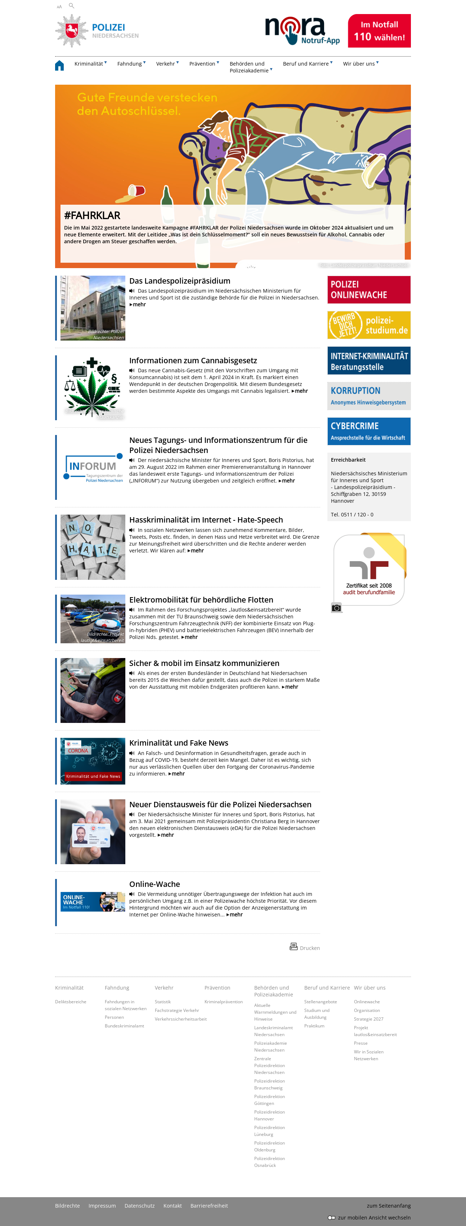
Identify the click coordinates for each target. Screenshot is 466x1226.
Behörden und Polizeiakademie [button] (249, 67)
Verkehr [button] (165, 63)
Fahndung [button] (129, 63)
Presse (361, 1043)
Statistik (163, 1001)
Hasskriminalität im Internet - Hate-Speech (206, 520)
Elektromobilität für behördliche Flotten (201, 600)
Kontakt (172, 1205)
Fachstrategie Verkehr (177, 1010)
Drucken (310, 948)
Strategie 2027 (369, 1019)
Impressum (102, 1205)
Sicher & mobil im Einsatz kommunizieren (204, 663)
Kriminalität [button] (89, 63)
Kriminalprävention (224, 1001)
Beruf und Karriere (327, 987)
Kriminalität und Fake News (178, 743)
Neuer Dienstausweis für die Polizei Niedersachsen (220, 804)
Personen (114, 1017)
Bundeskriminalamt (124, 1026)
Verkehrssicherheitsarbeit (181, 1019)
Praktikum (314, 1026)
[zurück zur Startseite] (63, 66)
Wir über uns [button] (359, 63)
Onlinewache (367, 1001)
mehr (139, 304)
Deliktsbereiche (70, 1001)
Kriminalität (69, 987)
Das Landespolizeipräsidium (179, 281)
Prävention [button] (202, 63)
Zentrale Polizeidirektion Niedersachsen (269, 1065)
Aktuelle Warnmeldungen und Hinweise (275, 1012)
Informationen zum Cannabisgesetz (193, 360)
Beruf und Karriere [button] (306, 63)
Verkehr (164, 987)
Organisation (367, 1010)
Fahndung (117, 987)
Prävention (217, 987)
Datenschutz (140, 1205)
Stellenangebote (320, 1001)
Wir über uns (370, 987)
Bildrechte (67, 1205)
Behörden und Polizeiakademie (273, 991)
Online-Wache (154, 884)
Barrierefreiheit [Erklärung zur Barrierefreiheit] (209, 1205)
